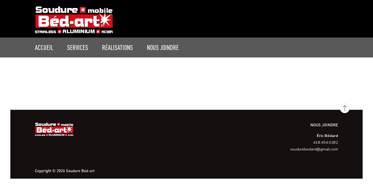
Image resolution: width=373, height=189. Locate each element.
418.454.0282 (325, 142)
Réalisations (117, 47)
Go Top (345, 108)
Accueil (44, 47)
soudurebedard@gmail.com (314, 149)
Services (77, 47)
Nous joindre (163, 47)
